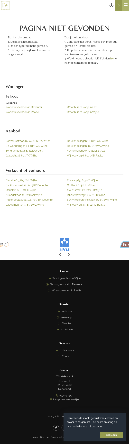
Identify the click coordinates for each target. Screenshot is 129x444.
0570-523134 (66, 395)
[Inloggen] (111, 5)
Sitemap (44, 437)
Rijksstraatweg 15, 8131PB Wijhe (86, 195)
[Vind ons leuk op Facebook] (56, 428)
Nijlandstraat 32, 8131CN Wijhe (24, 195)
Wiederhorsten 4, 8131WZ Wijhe (25, 204)
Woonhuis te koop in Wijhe (83, 112)
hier (112, 58)
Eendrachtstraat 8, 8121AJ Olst (24, 150)
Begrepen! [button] (112, 435)
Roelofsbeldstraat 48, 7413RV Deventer (29, 199)
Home (35, 437)
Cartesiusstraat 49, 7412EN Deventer (28, 141)
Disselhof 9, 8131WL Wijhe (21, 180)
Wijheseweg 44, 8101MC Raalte (86, 204)
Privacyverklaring (59, 437)
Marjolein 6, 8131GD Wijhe (21, 190)
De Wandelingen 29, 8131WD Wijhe (26, 145)
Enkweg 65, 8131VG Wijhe (82, 180)
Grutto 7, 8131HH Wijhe (80, 185)
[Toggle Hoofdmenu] (125, 5)
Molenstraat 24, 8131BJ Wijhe (84, 190)
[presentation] (60, 254)
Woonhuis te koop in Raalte (22, 112)
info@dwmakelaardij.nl (66, 399)
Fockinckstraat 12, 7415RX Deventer (27, 185)
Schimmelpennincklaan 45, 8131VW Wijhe (92, 199)
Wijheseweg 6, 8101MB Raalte (85, 155)
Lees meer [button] (96, 426)
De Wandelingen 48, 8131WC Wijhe (88, 145)
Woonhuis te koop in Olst (82, 107)
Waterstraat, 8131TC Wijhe (21, 155)
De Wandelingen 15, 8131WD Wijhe (87, 141)
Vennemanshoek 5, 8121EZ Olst (86, 150)
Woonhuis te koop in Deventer (24, 107)
